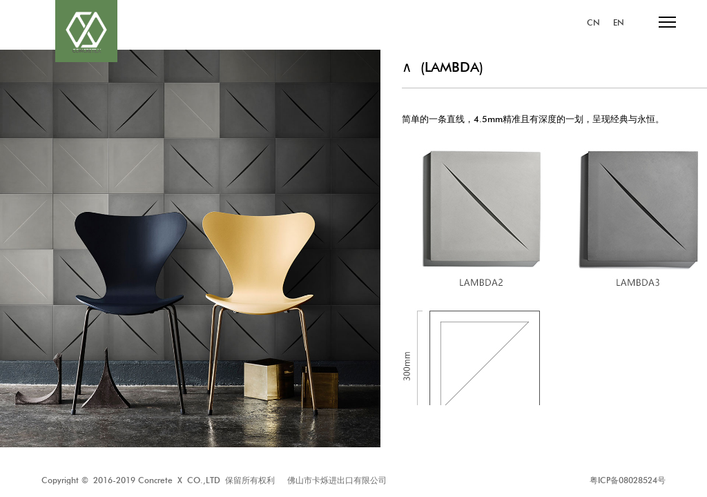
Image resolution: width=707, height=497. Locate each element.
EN (618, 23)
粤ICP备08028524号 (628, 480)
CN (593, 23)
